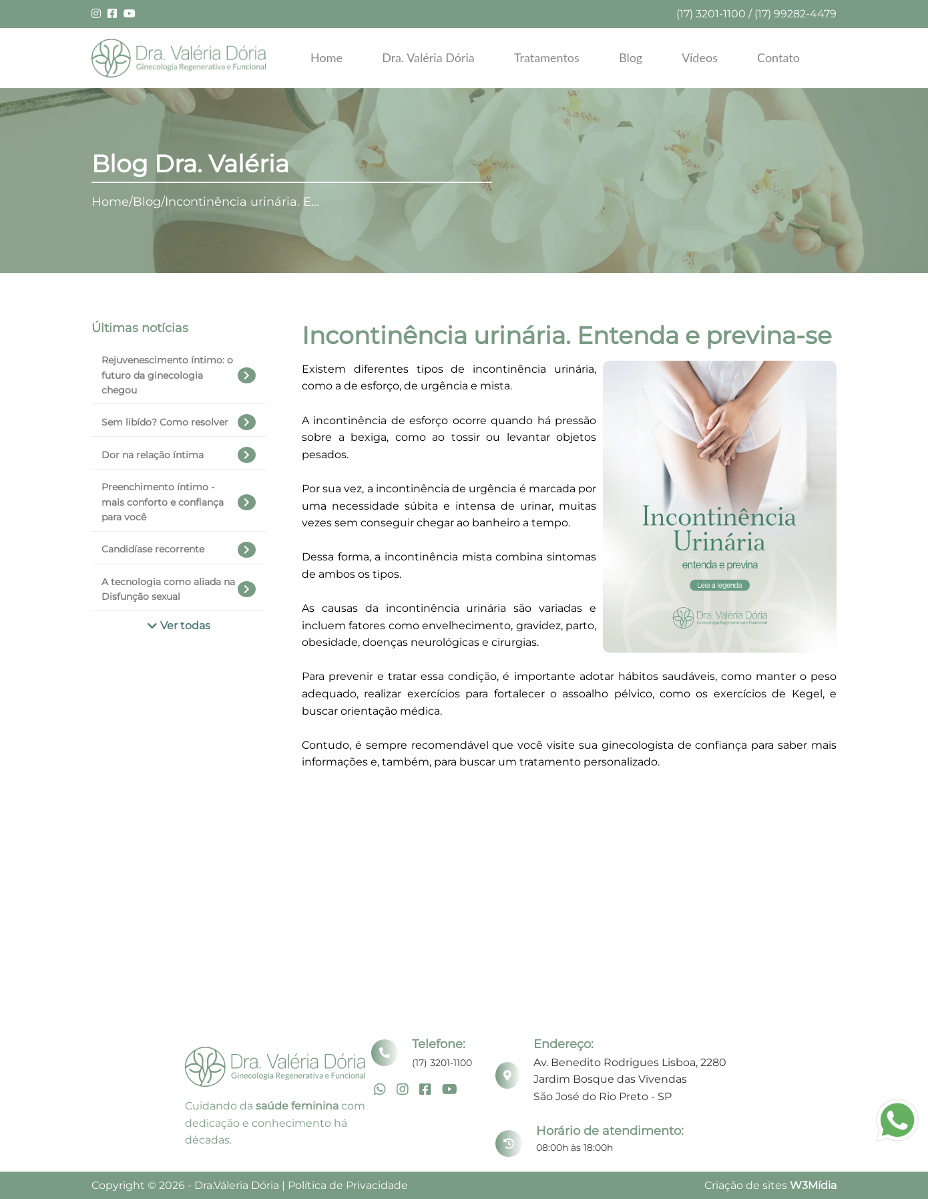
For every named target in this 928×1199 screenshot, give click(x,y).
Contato (778, 57)
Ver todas (179, 625)
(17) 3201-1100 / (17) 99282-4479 (756, 13)
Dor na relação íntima (178, 455)
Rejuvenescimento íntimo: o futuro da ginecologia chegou (178, 375)
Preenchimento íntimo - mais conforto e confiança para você (178, 502)
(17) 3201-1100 (442, 1063)
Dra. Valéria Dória (428, 57)
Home (326, 57)
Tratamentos (546, 57)
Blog (630, 57)
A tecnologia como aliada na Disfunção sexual (178, 589)
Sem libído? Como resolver (178, 422)
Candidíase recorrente (178, 550)
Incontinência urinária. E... (242, 201)
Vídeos (700, 57)
